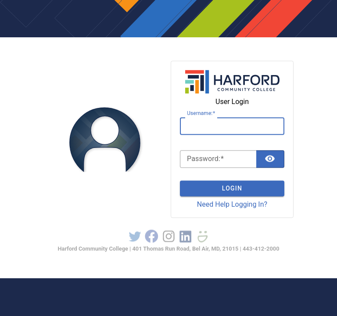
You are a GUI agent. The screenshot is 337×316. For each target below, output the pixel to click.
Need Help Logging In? (232, 204)
